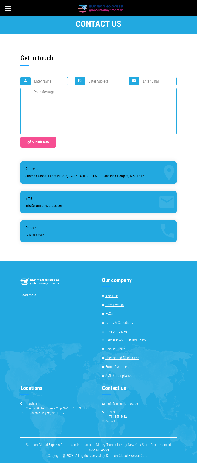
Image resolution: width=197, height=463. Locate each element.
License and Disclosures (122, 358)
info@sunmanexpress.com (44, 205)
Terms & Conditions (119, 322)
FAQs (109, 314)
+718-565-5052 (34, 234)
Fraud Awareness (117, 367)
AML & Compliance (118, 375)
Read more (28, 295)
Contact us (112, 421)
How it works (114, 305)
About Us (111, 296)
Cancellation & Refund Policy (125, 340)
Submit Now (38, 142)
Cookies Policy (115, 349)
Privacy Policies (116, 331)
